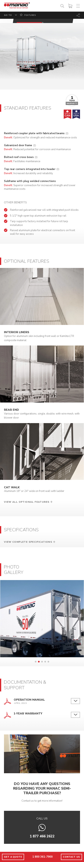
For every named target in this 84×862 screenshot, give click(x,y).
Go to (8, 15)
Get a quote (13, 856)
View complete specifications (28, 541)
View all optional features (26, 501)
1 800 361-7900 (42, 857)
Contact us (71, 856)
